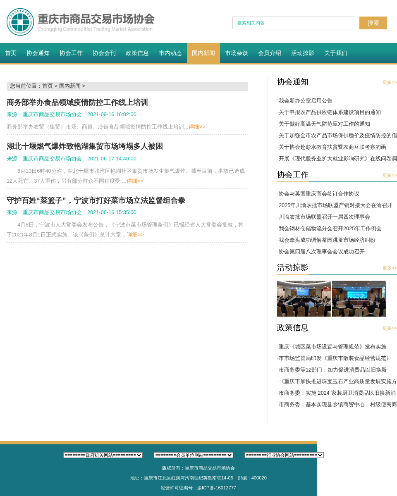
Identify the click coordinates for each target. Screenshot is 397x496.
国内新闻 (203, 53)
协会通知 (38, 53)
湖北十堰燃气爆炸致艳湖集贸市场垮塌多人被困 (85, 146)
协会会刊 (104, 53)
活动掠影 (302, 53)
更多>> (390, 82)
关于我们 (335, 53)
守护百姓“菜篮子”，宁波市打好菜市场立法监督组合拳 (96, 200)
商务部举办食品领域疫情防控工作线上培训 (77, 102)
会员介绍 (269, 53)
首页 (11, 53)
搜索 (373, 22)
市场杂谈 (236, 53)
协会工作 (71, 53)
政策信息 (137, 53)
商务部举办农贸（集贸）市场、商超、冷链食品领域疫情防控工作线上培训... (106, 127)
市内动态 (170, 53)
